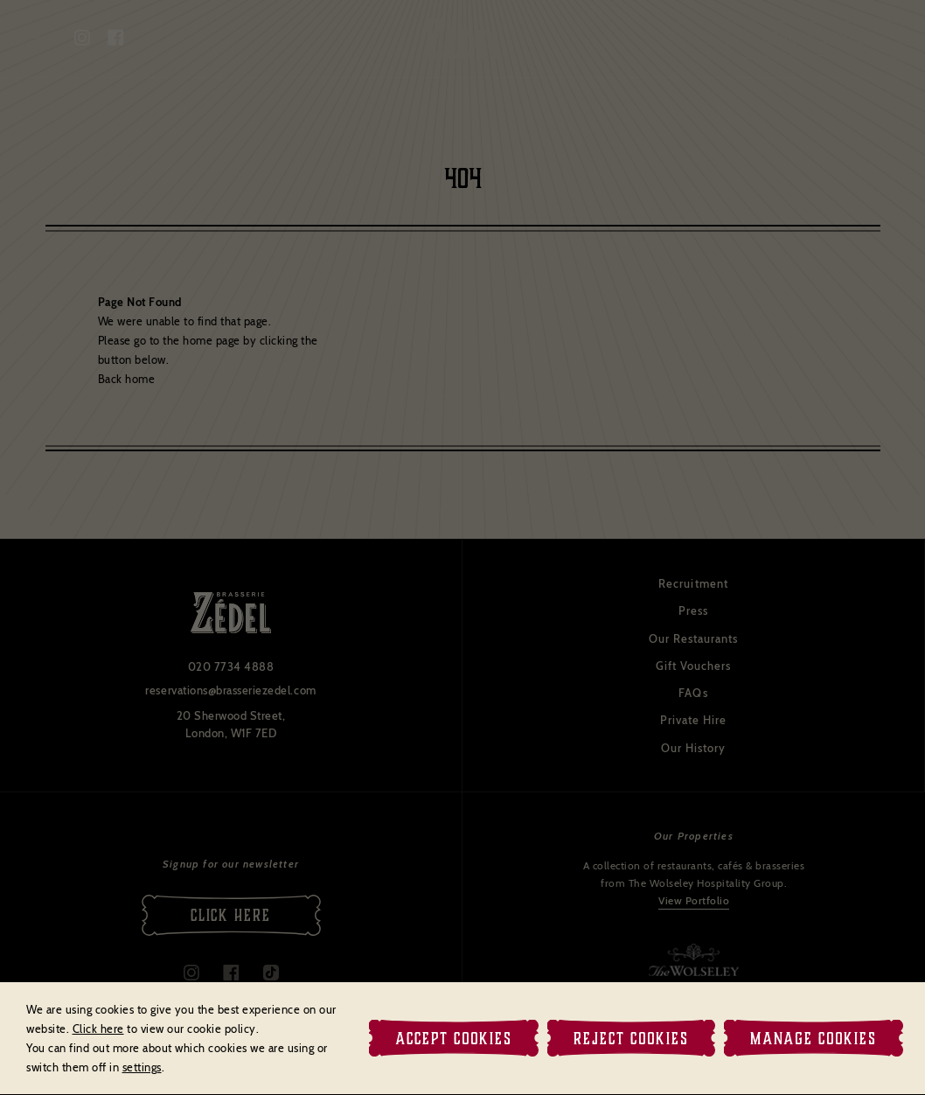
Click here (98, 1029)
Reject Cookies (631, 1038)
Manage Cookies (813, 1038)
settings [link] (142, 1067)
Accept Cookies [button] (453, 1038)
